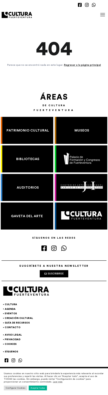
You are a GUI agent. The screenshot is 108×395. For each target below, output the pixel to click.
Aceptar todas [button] (38, 388)
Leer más (58, 382)
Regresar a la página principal (82, 65)
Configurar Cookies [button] (15, 388)
